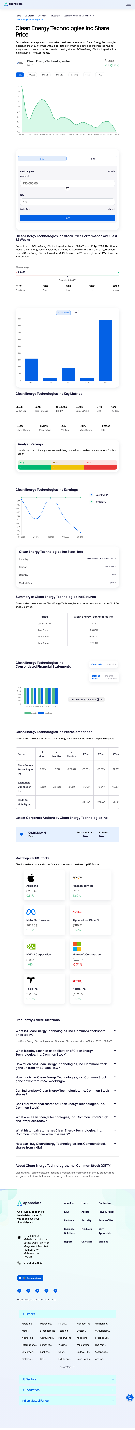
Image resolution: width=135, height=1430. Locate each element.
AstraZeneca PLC (47, 1337)
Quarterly (96, 664)
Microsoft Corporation (47, 1323)
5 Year (99, 75)
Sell (93, 158)
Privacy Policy (106, 1211)
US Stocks (29, 15)
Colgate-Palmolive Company (27, 1359)
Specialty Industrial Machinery (78, 15)
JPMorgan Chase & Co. (28, 1352)
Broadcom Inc (47, 1330)
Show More (65, 1367)
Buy (42, 158)
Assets (85, 1211)
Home (18, 15)
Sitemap (103, 1241)
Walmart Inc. (83, 1344)
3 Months (59, 75)
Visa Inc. (62, 1344)
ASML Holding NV (102, 1330)
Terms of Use (106, 1220)
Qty (22, 195)
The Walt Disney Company (100, 1345)
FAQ (66, 1211)
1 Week (32, 75)
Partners (69, 1220)
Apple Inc (27, 1323)
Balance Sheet (95, 677)
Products (86, 1229)
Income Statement (111, 677)
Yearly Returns (63, 312)
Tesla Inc (63, 1330)
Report (68, 1241)
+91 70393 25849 (32, 1262)
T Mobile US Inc (101, 1337)
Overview (42, 15)
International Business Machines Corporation (29, 1345)
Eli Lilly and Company (64, 1359)
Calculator (87, 1241)
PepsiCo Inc (64, 1337)
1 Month (45, 75)
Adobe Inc (82, 1337)
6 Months (74, 75)
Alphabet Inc (83, 1323)
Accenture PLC (100, 1352)
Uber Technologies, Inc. (66, 1352)
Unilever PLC (83, 1351)
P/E (76, 312)
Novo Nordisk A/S (84, 1359)
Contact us (105, 1203)
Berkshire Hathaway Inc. (47, 1345)
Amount (24, 176)
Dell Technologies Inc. (47, 1359)
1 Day (20, 75)
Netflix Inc (27, 1337)
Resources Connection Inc (24, 787)
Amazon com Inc (102, 1323)
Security (86, 1220)
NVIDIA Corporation (65, 1323)
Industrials (55, 15)
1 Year (88, 75)
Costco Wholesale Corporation (83, 1330)
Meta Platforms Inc (29, 1330)
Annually (111, 664)
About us (69, 1203)
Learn (84, 1203)
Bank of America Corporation (47, 1352)
